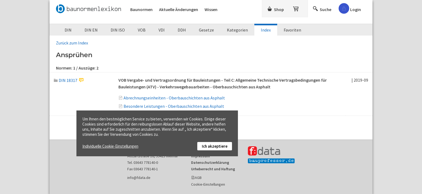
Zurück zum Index (72, 43)
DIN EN (91, 30)
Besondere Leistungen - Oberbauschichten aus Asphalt (174, 106)
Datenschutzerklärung (210, 162)
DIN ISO (118, 30)
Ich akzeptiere (214, 146)
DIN (68, 30)
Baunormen (141, 9)
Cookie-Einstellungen (208, 184)
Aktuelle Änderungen (178, 9)
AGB (198, 177)
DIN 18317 (65, 80)
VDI (162, 30)
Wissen (211, 9)
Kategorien (237, 30)
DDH (182, 30)
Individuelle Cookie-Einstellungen (110, 146)
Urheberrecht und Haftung (213, 169)
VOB (142, 30)
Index (266, 30)
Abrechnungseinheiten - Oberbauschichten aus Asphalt (174, 98)
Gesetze (206, 30)
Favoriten (292, 30)
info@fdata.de (138, 177)
